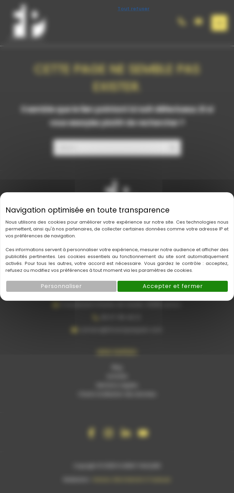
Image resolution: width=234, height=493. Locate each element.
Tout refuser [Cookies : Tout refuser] (134, 9)
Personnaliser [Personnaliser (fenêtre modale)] (61, 286)
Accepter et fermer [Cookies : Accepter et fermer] (173, 286)
